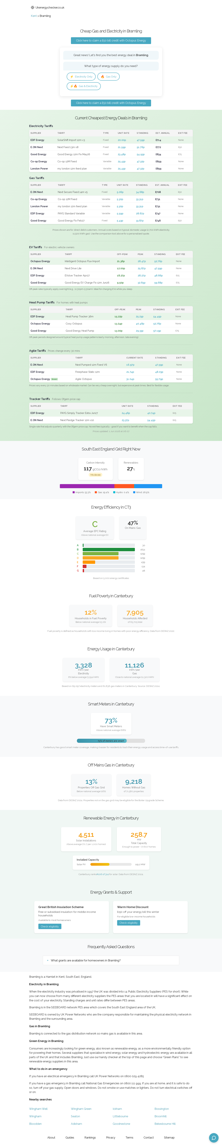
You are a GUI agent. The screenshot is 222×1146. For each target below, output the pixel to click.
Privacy (110, 1137)
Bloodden (35, 1124)
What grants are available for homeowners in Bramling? (86, 961)
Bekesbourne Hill (165, 1124)
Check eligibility (50, 927)
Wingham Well (38, 1109)
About (51, 1137)
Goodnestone (121, 1124)
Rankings (90, 1137)
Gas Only (111, 77)
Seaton (75, 1117)
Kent (34, 16)
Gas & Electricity (84, 87)
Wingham (35, 1117)
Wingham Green (81, 1109)
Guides (69, 1137)
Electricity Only (82, 77)
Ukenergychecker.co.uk (47, 7)
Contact (149, 1137)
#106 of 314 (103, 875)
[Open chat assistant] (214, 1138)
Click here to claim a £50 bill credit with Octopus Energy (111, 40)
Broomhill (160, 1117)
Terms (129, 1137)
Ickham (117, 1109)
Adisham (76, 1124)
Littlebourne (120, 1117)
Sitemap (169, 1137)
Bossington (161, 1109)
